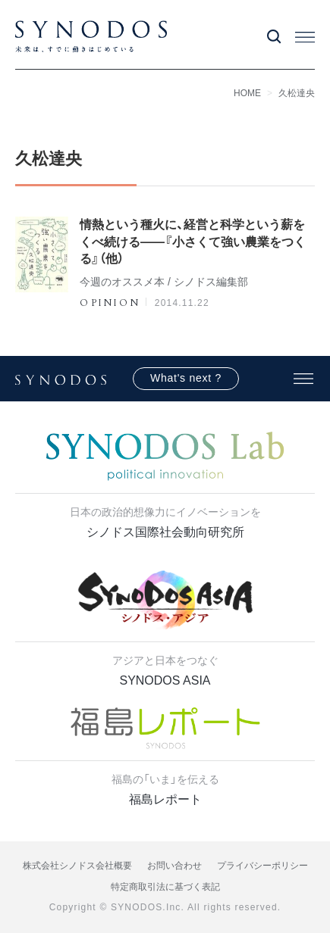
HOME (247, 93)
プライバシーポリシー (262, 865)
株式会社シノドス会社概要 (77, 865)
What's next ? (186, 378)
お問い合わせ (174, 865)
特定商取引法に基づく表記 (165, 887)
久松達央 (296, 93)
